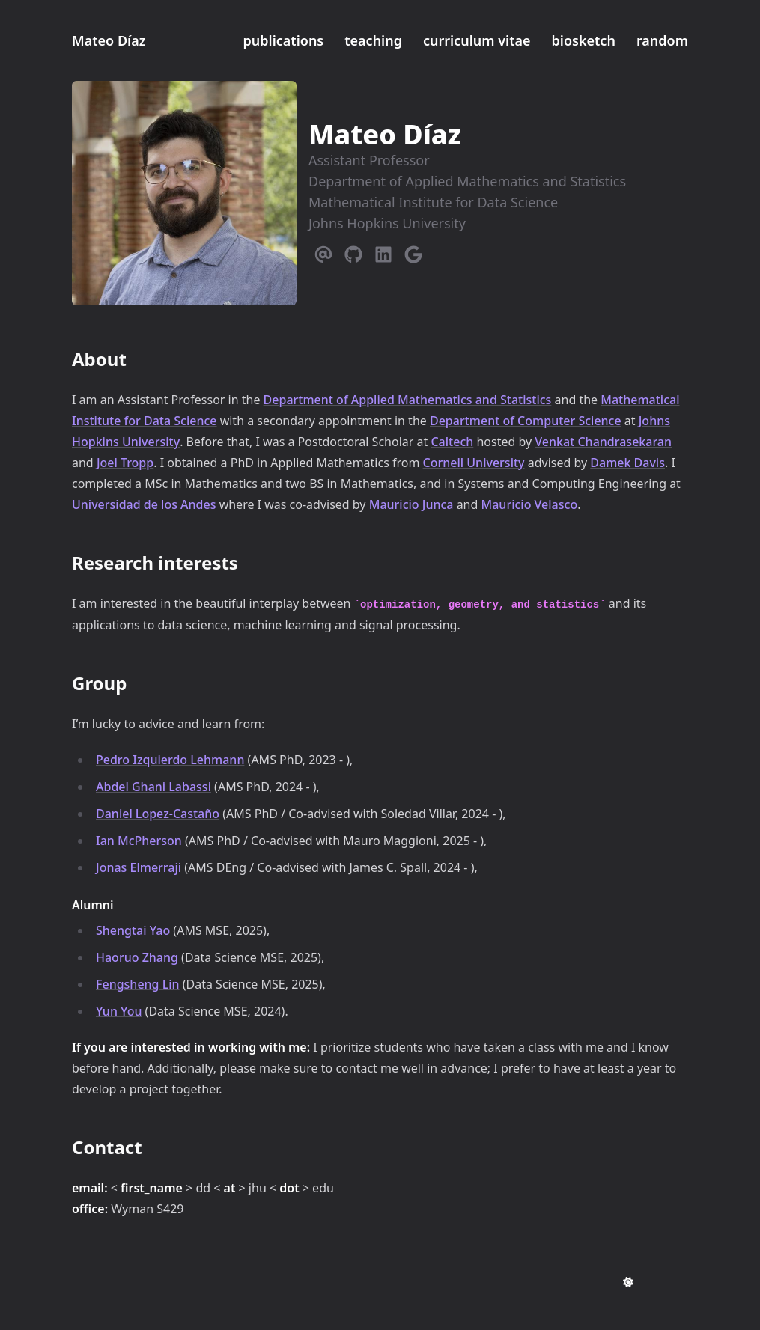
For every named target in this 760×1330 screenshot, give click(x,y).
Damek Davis (627, 462)
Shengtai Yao (133, 930)
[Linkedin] (383, 251)
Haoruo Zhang (137, 957)
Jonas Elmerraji (138, 867)
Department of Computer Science (525, 420)
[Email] (323, 251)
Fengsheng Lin (138, 984)
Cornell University (474, 462)
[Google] (413, 251)
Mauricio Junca (411, 504)
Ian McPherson (139, 840)
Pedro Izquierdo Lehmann (170, 759)
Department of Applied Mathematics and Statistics (467, 181)
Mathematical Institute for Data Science (433, 202)
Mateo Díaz (108, 40)
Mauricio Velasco (529, 504)
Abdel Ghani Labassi (153, 786)
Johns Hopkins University (387, 223)
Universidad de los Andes (144, 504)
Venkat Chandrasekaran (603, 441)
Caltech (452, 441)
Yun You (119, 1011)
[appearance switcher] (628, 1282)
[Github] (353, 251)
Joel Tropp (125, 462)
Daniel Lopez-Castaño (157, 813)
